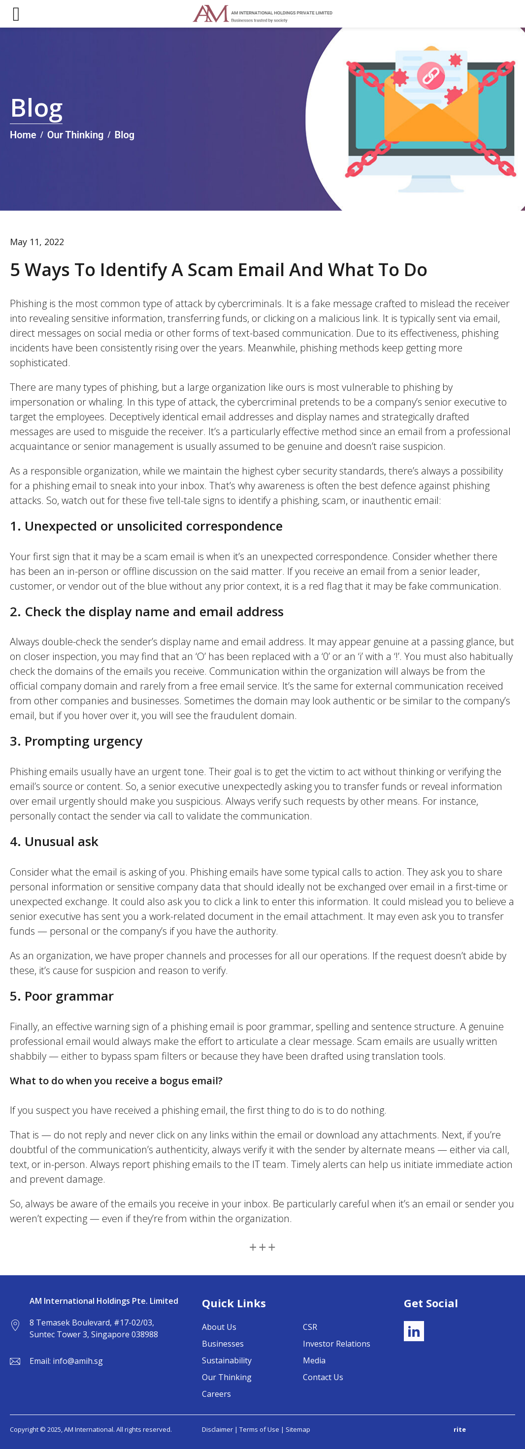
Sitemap (298, 1429)
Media (314, 1360)
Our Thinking (227, 1377)
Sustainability (227, 1360)
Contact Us (323, 1377)
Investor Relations (336, 1343)
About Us (219, 1327)
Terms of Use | (262, 1429)
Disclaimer (217, 1429)
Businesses (223, 1343)
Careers (216, 1393)
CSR (310, 1327)
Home (23, 135)
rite (460, 1429)
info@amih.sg (78, 1360)
